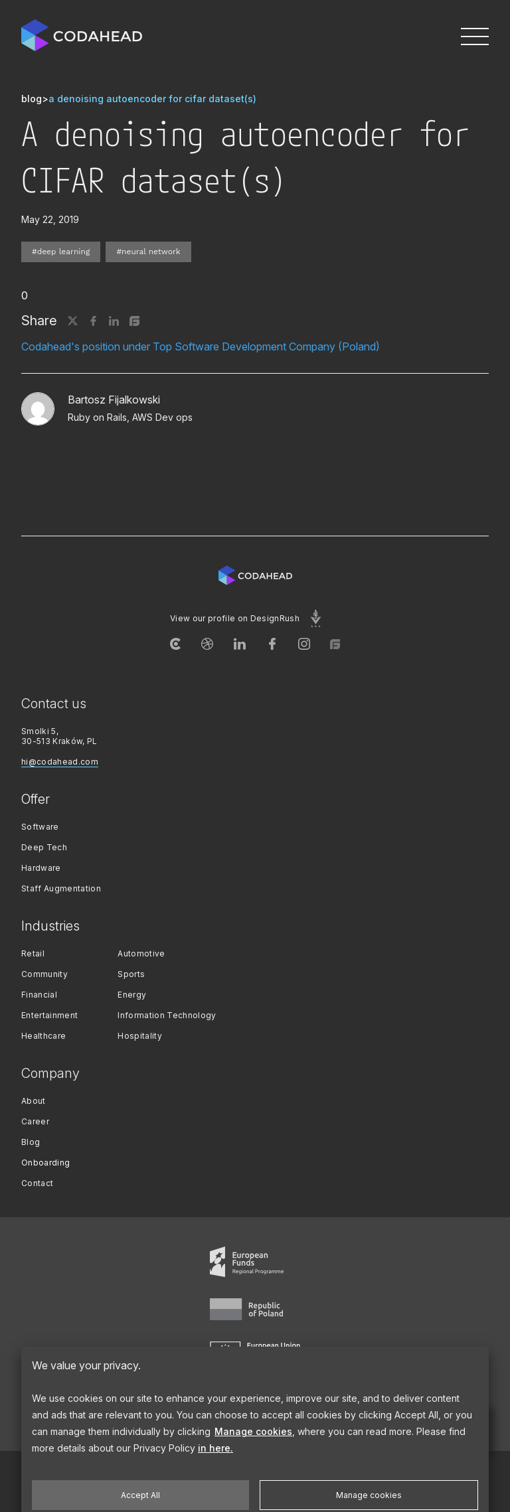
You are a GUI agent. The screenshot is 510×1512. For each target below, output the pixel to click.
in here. (215, 1486)
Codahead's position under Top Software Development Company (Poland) (200, 346)
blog (31, 98)
